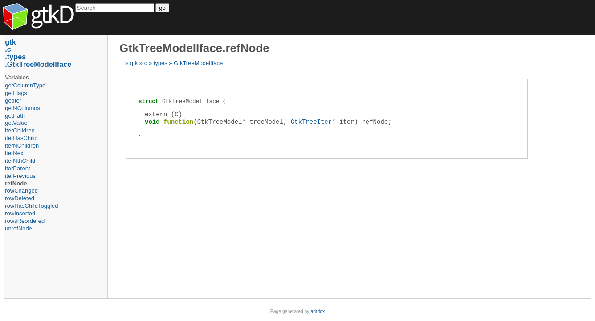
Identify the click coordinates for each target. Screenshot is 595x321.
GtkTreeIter (311, 122)
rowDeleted (19, 198)
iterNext (15, 153)
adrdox (317, 311)
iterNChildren (22, 145)
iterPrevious (20, 176)
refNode (16, 183)
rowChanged (21, 190)
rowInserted (20, 213)
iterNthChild (20, 160)
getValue (16, 122)
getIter (13, 100)
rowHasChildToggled (31, 205)
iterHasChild (21, 138)
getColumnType (25, 85)
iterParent (17, 168)
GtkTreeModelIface (198, 63)
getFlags (16, 93)
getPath (15, 115)
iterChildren (19, 130)
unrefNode (18, 228)
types (160, 63)
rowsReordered (25, 221)
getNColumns (22, 108)
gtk (134, 63)
